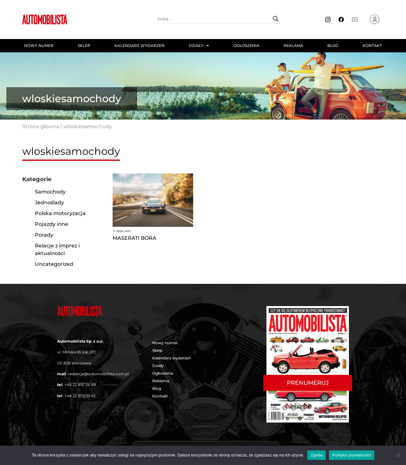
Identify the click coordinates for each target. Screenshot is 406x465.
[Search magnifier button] (275, 18)
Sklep (84, 45)
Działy (199, 46)
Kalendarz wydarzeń (140, 45)
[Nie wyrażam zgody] (398, 455)
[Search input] (213, 18)
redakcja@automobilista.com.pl (98, 373)
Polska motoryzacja (60, 213)
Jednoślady (49, 203)
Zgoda (317, 455)
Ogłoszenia (246, 45)
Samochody (50, 192)
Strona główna (40, 126)
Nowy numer (39, 45)
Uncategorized (54, 264)
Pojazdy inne (51, 224)
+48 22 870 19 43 (79, 395)
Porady (44, 235)
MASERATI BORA (134, 238)
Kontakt (372, 45)
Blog (332, 45)
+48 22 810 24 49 (80, 384)
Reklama (293, 45)
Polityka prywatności (351, 455)
